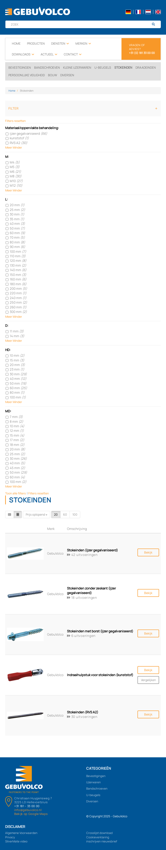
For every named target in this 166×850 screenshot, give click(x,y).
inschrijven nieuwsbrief (101, 841)
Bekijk (148, 552)
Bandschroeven (47, 67)
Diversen (67, 75)
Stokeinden (123, 67)
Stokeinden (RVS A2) (82, 712)
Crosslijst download (99, 833)
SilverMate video (16, 841)
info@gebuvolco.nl (28, 810)
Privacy (10, 837)
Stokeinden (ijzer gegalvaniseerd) (92, 550)
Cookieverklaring (97, 837)
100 (74, 514)
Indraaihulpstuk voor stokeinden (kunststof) (100, 675)
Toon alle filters (15, 493)
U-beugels (102, 67)
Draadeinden (146, 67)
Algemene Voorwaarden (21, 833)
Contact (72, 54)
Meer (8, 147)
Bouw (52, 75)
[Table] (18, 514)
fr (138, 12)
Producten (36, 43)
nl (148, 12)
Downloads (23, 54)
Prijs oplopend (36, 514)
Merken (83, 43)
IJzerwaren (93, 782)
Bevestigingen (19, 67)
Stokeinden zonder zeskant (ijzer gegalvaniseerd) (91, 590)
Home (16, 43)
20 (56, 514)
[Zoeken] (155, 24)
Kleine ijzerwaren (77, 67)
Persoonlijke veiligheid (26, 75)
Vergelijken (148, 680)
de (128, 12)
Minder (17, 147)
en (158, 12)
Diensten (60, 43)
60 (65, 514)
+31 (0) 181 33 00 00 (142, 53)
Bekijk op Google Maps (31, 814)
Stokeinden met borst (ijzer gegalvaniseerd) (100, 631)
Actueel (49, 54)
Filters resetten (15, 121)
